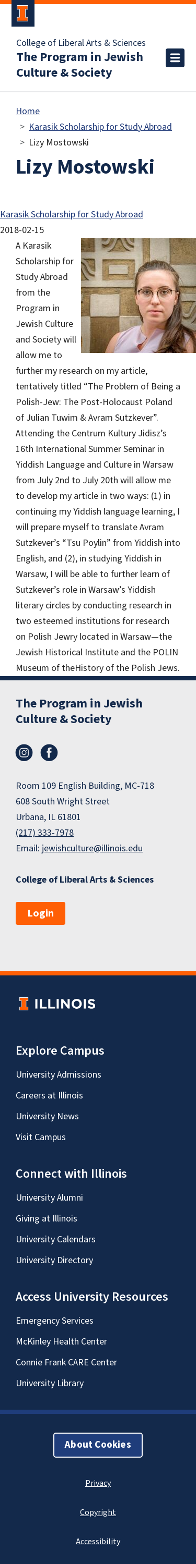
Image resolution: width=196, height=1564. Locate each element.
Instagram (24, 752)
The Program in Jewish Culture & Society (79, 65)
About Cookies (98, 1445)
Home (28, 111)
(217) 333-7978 (45, 832)
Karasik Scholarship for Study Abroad (100, 126)
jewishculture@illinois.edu (92, 848)
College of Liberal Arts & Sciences (81, 43)
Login (40, 913)
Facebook (49, 752)
